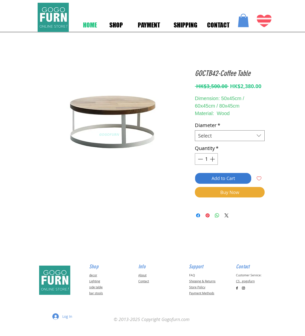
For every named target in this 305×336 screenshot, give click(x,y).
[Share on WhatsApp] (217, 215)
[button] (243, 20)
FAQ (192, 275)
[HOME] (90, 25)
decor (93, 275)
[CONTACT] (218, 25)
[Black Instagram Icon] (243, 288)
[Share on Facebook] (198, 215)
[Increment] (213, 159)
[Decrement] (200, 159)
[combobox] (230, 135)
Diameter (207, 125)
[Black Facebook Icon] (237, 288)
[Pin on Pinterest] (208, 215)
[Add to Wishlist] (259, 178)
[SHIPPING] (185, 25)
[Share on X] (226, 215)
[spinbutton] (206, 159)
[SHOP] (116, 25)
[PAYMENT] (149, 25)
